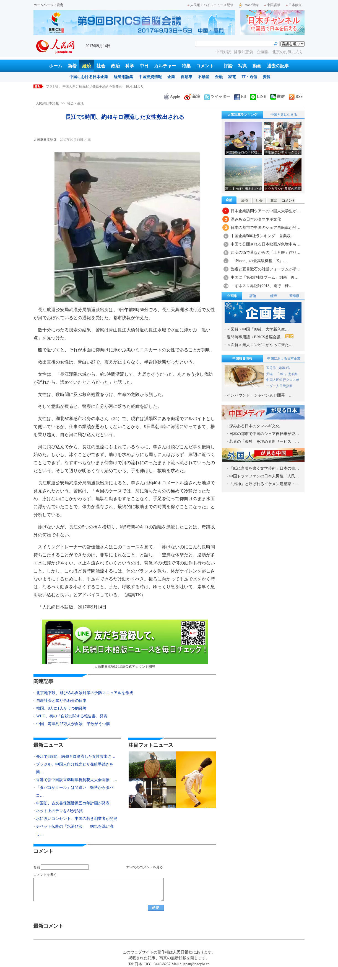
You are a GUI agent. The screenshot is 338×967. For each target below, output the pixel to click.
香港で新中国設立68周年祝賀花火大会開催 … (76, 780)
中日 (144, 65)
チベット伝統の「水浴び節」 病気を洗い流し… (74, 830)
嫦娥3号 (284, 368)
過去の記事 (278, 65)
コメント (205, 65)
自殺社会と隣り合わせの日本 (61, 701)
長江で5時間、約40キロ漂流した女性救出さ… (75, 756)
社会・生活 (75, 103)
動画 (257, 65)
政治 (115, 65)
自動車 (186, 77)
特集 (186, 65)
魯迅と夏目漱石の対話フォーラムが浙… (265, 269)
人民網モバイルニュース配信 (210, 5)
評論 (228, 65)
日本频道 (294, 5)
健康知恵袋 (244, 52)
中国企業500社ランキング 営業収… (263, 236)
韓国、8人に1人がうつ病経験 (61, 708)
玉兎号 (271, 368)
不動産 (203, 77)
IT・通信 (249, 77)
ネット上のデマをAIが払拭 (59, 811)
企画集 (263, 52)
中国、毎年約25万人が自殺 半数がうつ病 (73, 724)
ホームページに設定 (48, 5)
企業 (171, 77)
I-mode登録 (249, 5)
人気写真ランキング (242, 115)
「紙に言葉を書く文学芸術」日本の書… (264, 468)
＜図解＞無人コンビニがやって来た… (260, 345)
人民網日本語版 (47, 103)
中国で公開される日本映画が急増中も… (265, 244)
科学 (129, 65)
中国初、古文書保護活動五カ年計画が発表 (73, 803)
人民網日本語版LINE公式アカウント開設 (125, 644)
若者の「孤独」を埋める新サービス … (264, 441)
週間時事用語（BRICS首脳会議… (260, 336)
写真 (242, 65)
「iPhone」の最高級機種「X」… (259, 261)
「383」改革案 (287, 374)
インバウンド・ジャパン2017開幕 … (260, 395)
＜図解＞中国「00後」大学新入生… (258, 329)
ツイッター (217, 96)
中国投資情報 (150, 77)
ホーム (55, 65)
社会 (101, 65)
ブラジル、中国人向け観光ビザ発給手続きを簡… (74, 768)
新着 (72, 65)
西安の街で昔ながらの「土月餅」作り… (265, 252)
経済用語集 (123, 77)
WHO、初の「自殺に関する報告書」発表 (71, 716)
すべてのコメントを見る (144, 867)
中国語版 (272, 5)
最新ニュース (48, 745)
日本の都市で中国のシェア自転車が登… (265, 228)
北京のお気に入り (287, 52)
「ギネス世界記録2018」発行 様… (262, 286)
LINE (258, 96)
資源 (267, 77)
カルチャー (165, 65)
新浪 (192, 96)
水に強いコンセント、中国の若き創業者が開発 (76, 819)
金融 (219, 77)
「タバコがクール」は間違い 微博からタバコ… (74, 791)
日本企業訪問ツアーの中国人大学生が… (265, 211)
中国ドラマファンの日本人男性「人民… (264, 476)
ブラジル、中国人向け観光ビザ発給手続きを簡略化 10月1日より (95, 86)
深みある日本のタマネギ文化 (256, 219)
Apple (172, 96)
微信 (277, 96)
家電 (232, 77)
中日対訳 (223, 52)
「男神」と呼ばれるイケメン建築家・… (264, 484)
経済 (86, 65)
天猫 (270, 374)
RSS (296, 96)
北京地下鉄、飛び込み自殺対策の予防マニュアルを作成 (84, 693)
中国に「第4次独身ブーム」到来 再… (264, 277)
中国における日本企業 (88, 77)
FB (240, 96)
